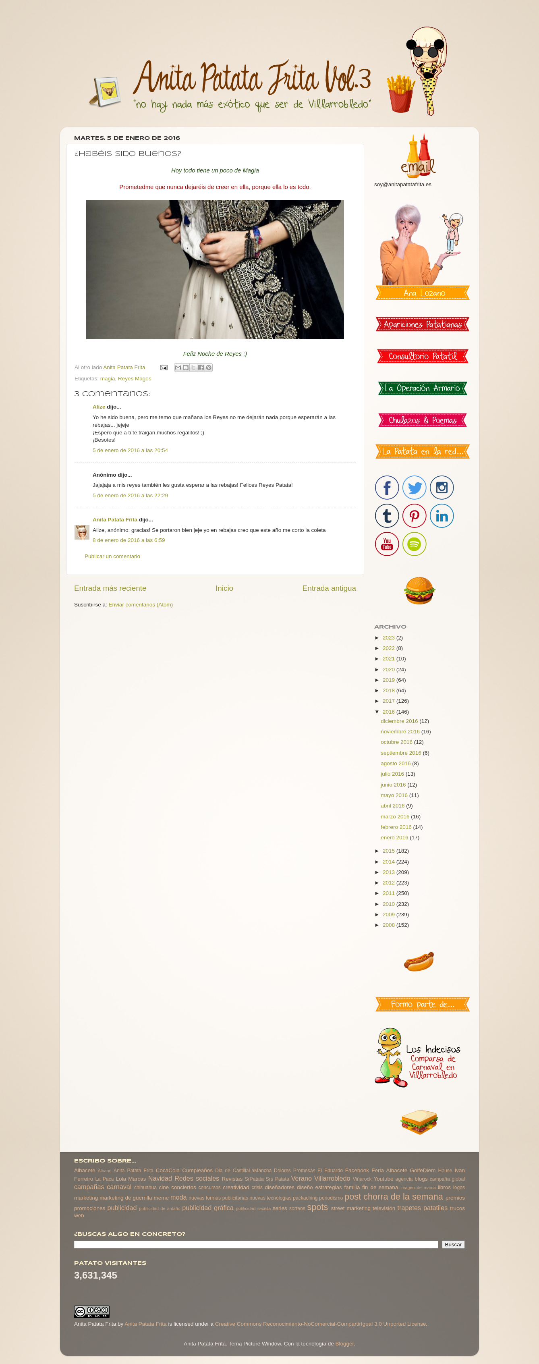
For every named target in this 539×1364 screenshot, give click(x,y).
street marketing (351, 1208)
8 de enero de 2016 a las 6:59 (129, 540)
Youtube (384, 1179)
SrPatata (254, 1179)
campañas (89, 1186)
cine (164, 1187)
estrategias (328, 1187)
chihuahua (145, 1187)
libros (444, 1187)
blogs (421, 1179)
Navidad (160, 1178)
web (79, 1215)
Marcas (137, 1179)
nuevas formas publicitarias (218, 1198)
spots (317, 1207)
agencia (404, 1179)
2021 (389, 659)
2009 (389, 914)
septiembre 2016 (402, 753)
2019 (389, 680)
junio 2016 (394, 785)
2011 (389, 893)
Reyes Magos (134, 379)
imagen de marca (418, 1187)
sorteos (297, 1208)
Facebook (357, 1170)
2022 (389, 648)
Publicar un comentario (112, 556)
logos (459, 1187)
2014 (389, 862)
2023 (389, 638)
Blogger (344, 1344)
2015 (389, 851)
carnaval (119, 1186)
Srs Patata (277, 1179)
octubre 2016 (397, 742)
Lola (121, 1179)
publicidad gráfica (207, 1207)
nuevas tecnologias (270, 1198)
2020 (389, 669)
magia (107, 379)
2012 (389, 883)
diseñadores (280, 1187)
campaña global (447, 1179)
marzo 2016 (396, 817)
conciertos (183, 1187)
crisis (257, 1187)
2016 (389, 712)
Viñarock (362, 1179)
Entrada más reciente (110, 588)
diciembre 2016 (400, 721)
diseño (305, 1187)
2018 (389, 690)
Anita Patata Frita (115, 520)
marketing (86, 1198)
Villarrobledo (332, 1178)
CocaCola (168, 1170)
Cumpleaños (197, 1170)
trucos (457, 1208)
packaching (305, 1198)
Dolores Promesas (294, 1170)
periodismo (331, 1198)
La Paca (104, 1179)
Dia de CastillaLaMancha (243, 1170)
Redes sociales (196, 1178)
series (280, 1208)
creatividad (236, 1187)
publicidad (122, 1207)
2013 (389, 872)
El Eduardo (330, 1170)
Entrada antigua (329, 588)
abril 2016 (393, 806)
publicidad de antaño (159, 1208)
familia (352, 1187)
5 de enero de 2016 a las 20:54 (130, 450)
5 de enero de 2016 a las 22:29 (130, 495)
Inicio (224, 588)
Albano (105, 1170)
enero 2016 (395, 838)
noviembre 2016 (401, 732)
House (445, 1170)
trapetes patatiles (423, 1207)
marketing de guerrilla (126, 1198)
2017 (389, 701)
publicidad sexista (253, 1208)
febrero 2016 (397, 827)
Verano (301, 1178)
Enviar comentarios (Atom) (141, 605)
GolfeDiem (422, 1170)
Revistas (232, 1179)
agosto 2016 (396, 763)
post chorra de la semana (393, 1197)
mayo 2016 (395, 795)
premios (455, 1198)
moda (178, 1197)
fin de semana (380, 1187)
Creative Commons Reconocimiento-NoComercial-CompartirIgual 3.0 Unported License (320, 1324)
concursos (210, 1187)
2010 (389, 904)
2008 (389, 925)
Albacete (84, 1170)
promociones (89, 1208)
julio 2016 (393, 774)
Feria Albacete (389, 1170)
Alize (99, 407)
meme (161, 1198)
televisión (384, 1208)
